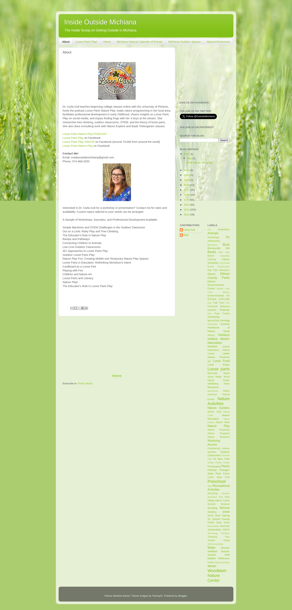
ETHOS (212, 299)
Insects (226, 346)
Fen (228, 303)
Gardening (213, 316)
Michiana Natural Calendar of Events (140, 41)
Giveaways (213, 324)
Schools (212, 504)
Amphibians (224, 229)
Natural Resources (218, 41)
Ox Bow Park (221, 458)
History (211, 335)
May (189, 158)
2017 (187, 189)
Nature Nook (223, 422)
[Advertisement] (117, 344)
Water (212, 547)
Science (225, 504)
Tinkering (212, 537)
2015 (187, 199)
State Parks (223, 522)
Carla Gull (189, 229)
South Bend (214, 515)
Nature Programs (219, 433)
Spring (226, 515)
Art (228, 237)
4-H (209, 229)
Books (212, 252)
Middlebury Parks (219, 383)
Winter (212, 566)
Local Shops (219, 364)
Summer (225, 526)
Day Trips (213, 270)
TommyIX (157, 595)
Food (217, 313)
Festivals (225, 309)
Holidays (224, 335)
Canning (212, 259)
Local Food (221, 360)
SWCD (226, 529)
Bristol (211, 255)
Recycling (213, 493)
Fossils (226, 313)
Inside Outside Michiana (100, 22)
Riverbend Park (215, 497)
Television (225, 533)
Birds (226, 244)
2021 (187, 170)
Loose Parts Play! (86, 41)
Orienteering (214, 448)
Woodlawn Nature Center (217, 575)
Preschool (217, 481)
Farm (221, 303)
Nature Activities (219, 401)
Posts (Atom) (85, 383)
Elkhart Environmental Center (216, 285)
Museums (213, 387)
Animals (213, 233)
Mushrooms (213, 391)
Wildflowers (224, 558)
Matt (186, 235)
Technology (213, 533)
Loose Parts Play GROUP (79, 141)
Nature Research (219, 437)
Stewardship (213, 526)
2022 (187, 154)
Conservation (224, 266)
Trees (226, 540)
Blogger (182, 595)
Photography (214, 466)
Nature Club (214, 411)
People (226, 462)
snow (226, 511)
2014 (187, 204)
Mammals (213, 373)
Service (224, 507)
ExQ (210, 303)
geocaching (213, 320)
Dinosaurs (224, 270)
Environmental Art (219, 295)
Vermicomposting (215, 544)
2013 (187, 209)
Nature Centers (219, 407)
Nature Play (219, 426)
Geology (225, 320)
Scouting (213, 508)
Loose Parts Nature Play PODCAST (85, 133)
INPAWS (212, 346)
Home (107, 41)
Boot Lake (224, 252)
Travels (211, 540)
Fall (215, 302)
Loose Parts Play (73, 137)
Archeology (213, 237)
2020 (187, 175)
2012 (187, 214)
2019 (187, 180)
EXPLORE (224, 299)
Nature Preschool (219, 429)
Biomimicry (213, 245)
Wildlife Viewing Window (219, 562)
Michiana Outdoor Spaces (184, 41)
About (66, 41)
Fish (209, 313)
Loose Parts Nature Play (78, 145)
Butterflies (225, 256)
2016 (187, 194)
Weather (225, 548)
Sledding (212, 512)
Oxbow (211, 462)
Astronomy (214, 240)
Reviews (226, 493)
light (209, 361)
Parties (218, 462)
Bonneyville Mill (219, 248)
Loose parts (219, 369)
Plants (225, 466)
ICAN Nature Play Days (199, 162)
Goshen (225, 324)
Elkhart (212, 274)
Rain (210, 486)
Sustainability (214, 529)
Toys (227, 537)
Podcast (212, 470)
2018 (187, 185)
